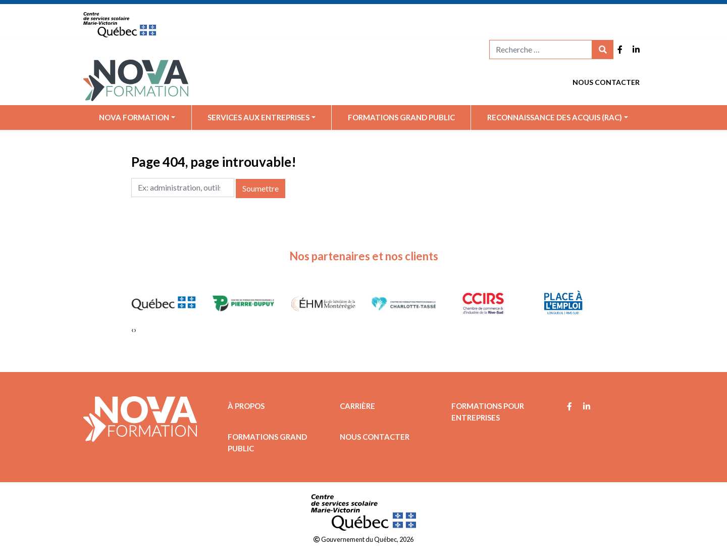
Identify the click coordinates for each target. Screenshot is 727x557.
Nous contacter (606, 82)
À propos (246, 405)
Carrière (357, 405)
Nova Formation (134, 117)
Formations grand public (401, 117)
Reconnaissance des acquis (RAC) (554, 117)
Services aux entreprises (258, 117)
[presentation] (132, 329)
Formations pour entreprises (487, 411)
